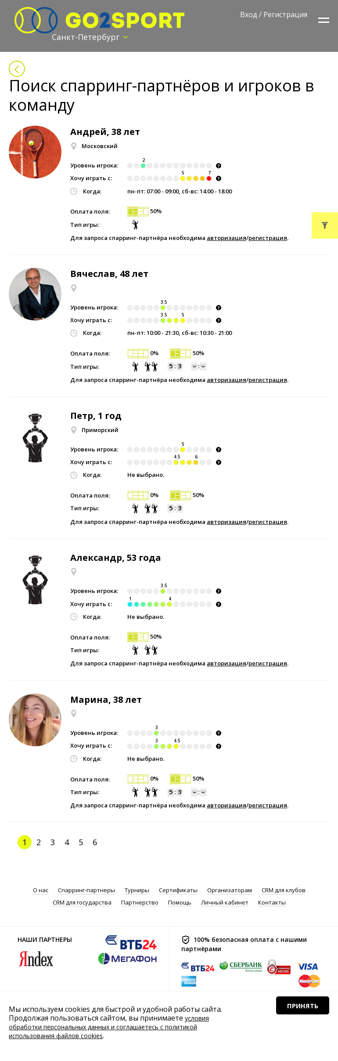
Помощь (179, 903)
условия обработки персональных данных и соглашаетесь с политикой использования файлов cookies (117, 1026)
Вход (248, 14)
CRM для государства (82, 903)
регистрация (267, 239)
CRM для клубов (284, 891)
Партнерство (139, 903)
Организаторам (229, 891)
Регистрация (285, 14)
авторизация (226, 239)
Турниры (137, 891)
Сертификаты (178, 891)
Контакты (272, 903)
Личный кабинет (224, 903)
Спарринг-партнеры (86, 891)
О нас (40, 891)
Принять (293, 1030)
